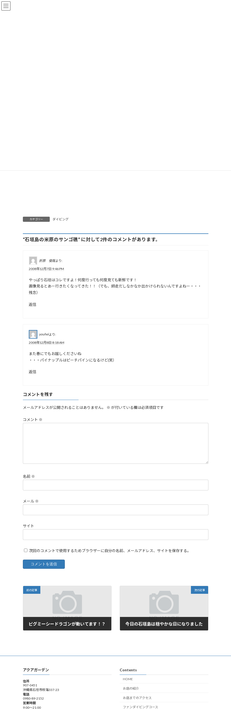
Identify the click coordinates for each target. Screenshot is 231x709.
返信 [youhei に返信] (32, 371)
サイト (28, 532)
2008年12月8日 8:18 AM (46, 343)
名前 (29, 482)
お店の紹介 (131, 695)
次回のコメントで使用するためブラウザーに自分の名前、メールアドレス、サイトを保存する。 (110, 557)
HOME (128, 685)
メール (31, 507)
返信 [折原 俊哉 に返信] (32, 304)
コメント (32, 419)
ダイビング (60, 219)
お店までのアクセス (137, 704)
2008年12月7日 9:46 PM (46, 268)
